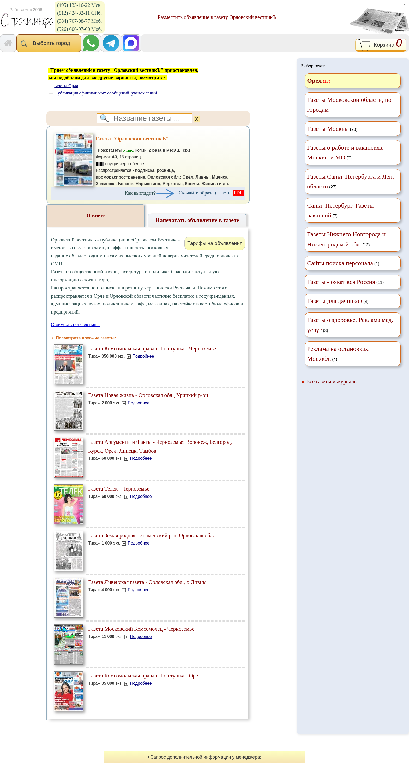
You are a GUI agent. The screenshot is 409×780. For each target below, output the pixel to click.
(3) (350, 324)
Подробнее (143, 356)
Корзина (380, 45)
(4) (337, 301)
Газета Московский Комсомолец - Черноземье (141, 629)
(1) (343, 263)
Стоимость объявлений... (75, 324)
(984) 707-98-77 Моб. (79, 21)
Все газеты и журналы (332, 381)
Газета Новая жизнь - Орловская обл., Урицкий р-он (148, 395)
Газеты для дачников (334, 301)
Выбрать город (48, 43)
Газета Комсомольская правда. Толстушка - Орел (144, 675)
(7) (340, 210)
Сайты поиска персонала (340, 263)
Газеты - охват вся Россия (341, 282)
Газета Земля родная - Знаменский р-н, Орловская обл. (151, 535)
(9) (345, 152)
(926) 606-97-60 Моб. (79, 29)
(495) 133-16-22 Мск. (79, 5)
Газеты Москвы (328, 128)
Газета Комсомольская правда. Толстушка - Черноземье (152, 348)
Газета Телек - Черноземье (118, 489)
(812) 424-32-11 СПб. (79, 13)
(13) (346, 239)
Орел (314, 80)
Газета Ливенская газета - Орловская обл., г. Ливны (147, 582)
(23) (332, 128)
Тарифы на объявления (214, 243)
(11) (345, 282)
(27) (350, 181)
